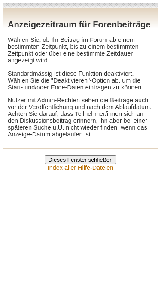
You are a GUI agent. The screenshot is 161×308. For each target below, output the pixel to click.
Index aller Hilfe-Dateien (81, 167)
